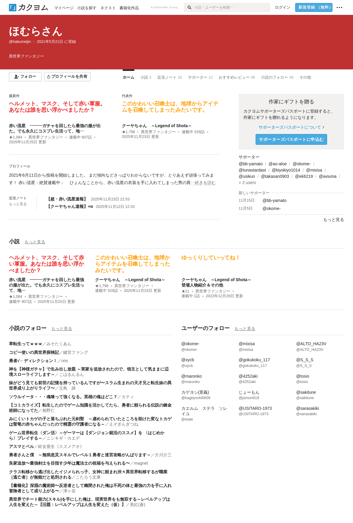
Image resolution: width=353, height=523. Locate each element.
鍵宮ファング (75, 352)
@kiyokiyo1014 (286, 170)
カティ (128, 396)
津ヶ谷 (69, 490)
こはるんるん (71, 374)
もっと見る (18, 204)
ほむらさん (36, 31)
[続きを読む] (114, 179)
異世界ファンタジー (45, 137)
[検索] (189, 7)
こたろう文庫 (88, 477)
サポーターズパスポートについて (291, 127)
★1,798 (128, 132)
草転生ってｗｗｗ (25, 343)
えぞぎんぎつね (123, 424)
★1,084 (15, 137)
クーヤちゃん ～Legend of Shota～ (157, 125)
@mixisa (314, 170)
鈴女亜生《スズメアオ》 (61, 446)
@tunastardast (252, 170)
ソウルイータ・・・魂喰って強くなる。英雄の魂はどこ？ (63, 396)
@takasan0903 (275, 176)
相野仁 (48, 410)
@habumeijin (20, 42)
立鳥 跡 (67, 388)
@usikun (247, 176)
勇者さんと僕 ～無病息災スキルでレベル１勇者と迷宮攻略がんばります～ (80, 454)
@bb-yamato (250, 163)
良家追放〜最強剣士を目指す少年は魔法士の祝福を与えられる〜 (69, 463)
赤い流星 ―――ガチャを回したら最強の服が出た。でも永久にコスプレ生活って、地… (46, 285)
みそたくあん (58, 343)
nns (64, 360)
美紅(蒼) (137, 504)
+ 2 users (247, 182)
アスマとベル (21, 446)
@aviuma (327, 176)
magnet (141, 463)
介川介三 (163, 454)
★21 (185, 291)
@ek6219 (304, 176)
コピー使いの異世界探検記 (34, 352)
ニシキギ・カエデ (63, 438)
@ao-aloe (278, 163)
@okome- (302, 163)
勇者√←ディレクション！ (33, 360)
